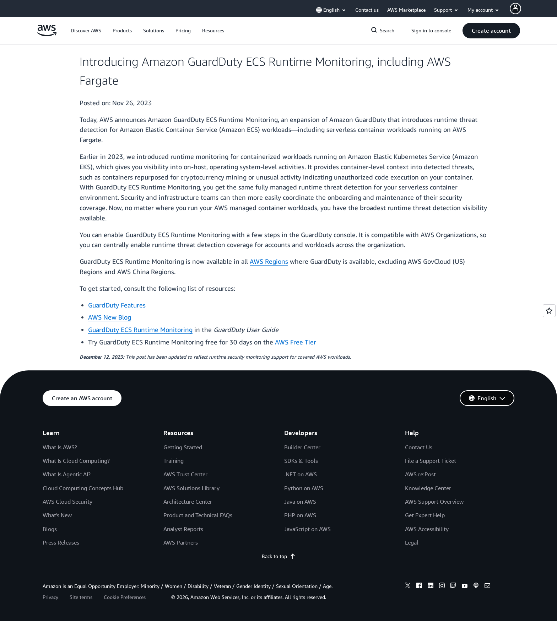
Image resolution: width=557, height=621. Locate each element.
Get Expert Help (425, 515)
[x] (408, 586)
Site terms (81, 597)
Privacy (50, 597)
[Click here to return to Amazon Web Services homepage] (46, 34)
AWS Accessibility (427, 528)
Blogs (50, 528)
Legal (411, 542)
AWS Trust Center (185, 474)
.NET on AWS (300, 474)
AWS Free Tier (295, 342)
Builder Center (302, 447)
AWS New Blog (109, 317)
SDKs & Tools (301, 460)
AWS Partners (180, 542)
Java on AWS (300, 501)
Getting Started (182, 447)
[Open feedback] (549, 310)
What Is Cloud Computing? (76, 460)
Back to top (279, 556)
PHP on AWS (300, 515)
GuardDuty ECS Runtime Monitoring (140, 329)
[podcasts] (476, 586)
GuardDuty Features (117, 305)
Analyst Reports (183, 528)
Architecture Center (187, 501)
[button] (86, 30)
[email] (487, 586)
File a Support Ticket (430, 460)
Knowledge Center (428, 488)
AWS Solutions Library (191, 488)
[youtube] (464, 586)
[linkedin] (430, 586)
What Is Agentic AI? (67, 474)
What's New (57, 515)
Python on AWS (303, 488)
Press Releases (61, 542)
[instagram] (442, 586)
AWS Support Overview (434, 501)
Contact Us (418, 447)
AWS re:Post (420, 474)
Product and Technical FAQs (197, 515)
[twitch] (453, 586)
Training (173, 460)
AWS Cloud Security (67, 501)
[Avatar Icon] (515, 8)
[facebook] (419, 586)
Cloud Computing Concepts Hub (83, 488)
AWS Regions (269, 261)
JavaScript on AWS (307, 528)
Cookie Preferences (125, 597)
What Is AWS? (60, 447)
